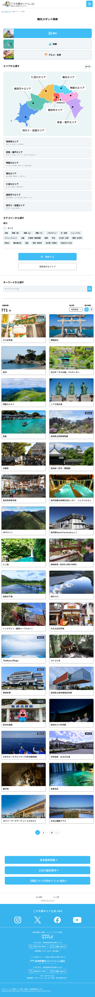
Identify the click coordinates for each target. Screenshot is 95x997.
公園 (22, 238)
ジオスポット (52, 233)
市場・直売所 (37, 243)
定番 (6, 233)
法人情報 (39, 897)
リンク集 (56, 897)
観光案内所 (17, 243)
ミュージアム (75, 233)
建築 (46, 238)
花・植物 (64, 233)
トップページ (6, 11)
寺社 (53, 238)
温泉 (26, 243)
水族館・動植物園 (34, 238)
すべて (10, 228)
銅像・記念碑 (77, 238)
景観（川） (39, 233)
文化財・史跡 (63, 238)
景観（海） (16, 233)
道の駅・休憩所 (51, 243)
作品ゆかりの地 (66, 243)
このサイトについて (48, 900)
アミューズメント (11, 238)
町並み (7, 243)
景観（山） (27, 233)
